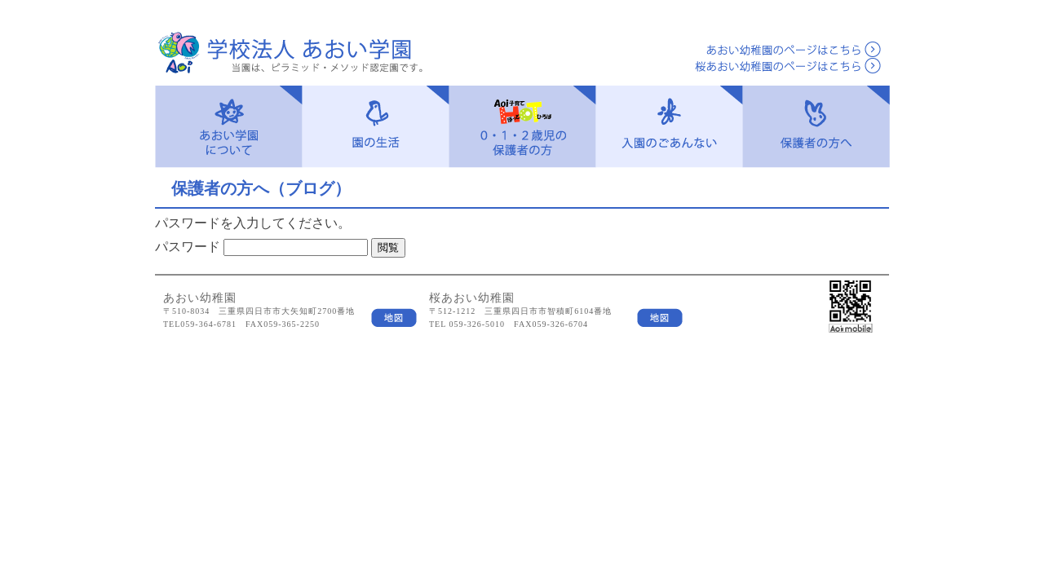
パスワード (187, 247)
